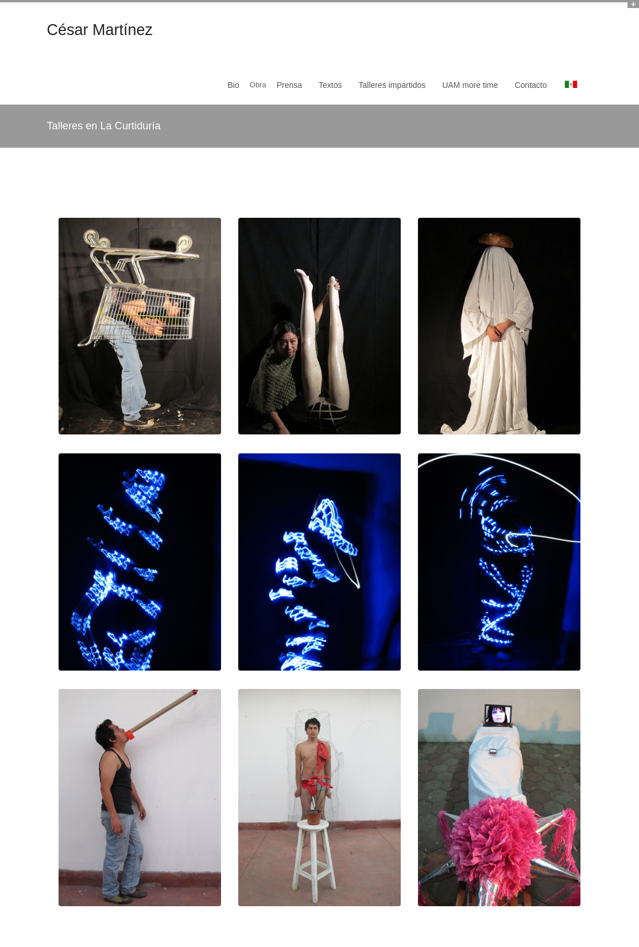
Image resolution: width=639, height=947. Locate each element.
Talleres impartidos (392, 85)
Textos (330, 85)
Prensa (289, 85)
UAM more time (470, 85)
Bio (233, 85)
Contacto (530, 85)
